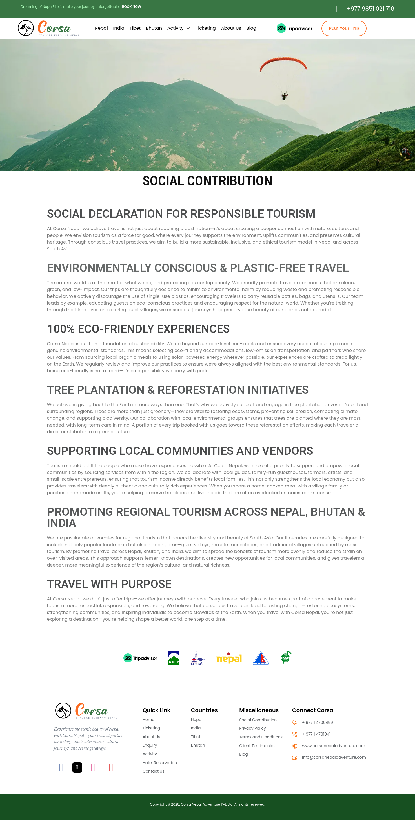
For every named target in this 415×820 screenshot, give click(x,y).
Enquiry (150, 745)
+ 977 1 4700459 (312, 723)
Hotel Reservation (160, 763)
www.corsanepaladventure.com (328, 746)
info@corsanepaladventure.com (329, 757)
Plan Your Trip (344, 28)
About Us (231, 28)
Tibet (135, 28)
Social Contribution (258, 720)
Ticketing (206, 28)
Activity (178, 28)
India (119, 28)
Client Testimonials (257, 746)
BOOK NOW (131, 6)
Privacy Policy (252, 728)
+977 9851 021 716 (370, 9)
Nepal (101, 28)
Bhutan (154, 28)
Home (148, 719)
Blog (251, 28)
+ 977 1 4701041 (311, 734)
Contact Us (153, 771)
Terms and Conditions (261, 737)
